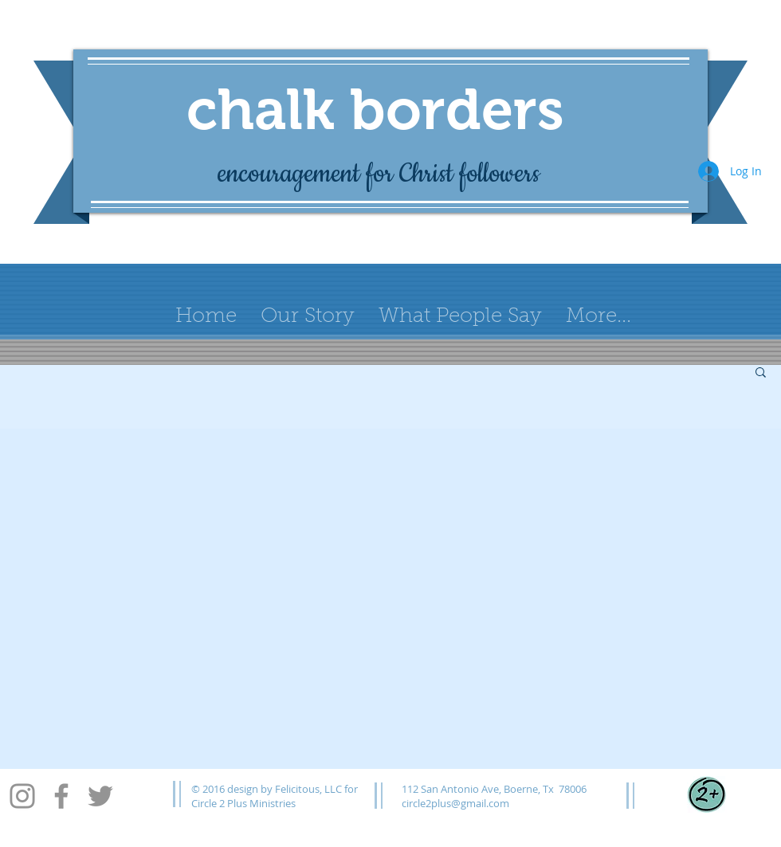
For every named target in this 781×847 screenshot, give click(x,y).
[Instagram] (22, 796)
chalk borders (375, 109)
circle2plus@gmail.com (455, 803)
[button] (760, 373)
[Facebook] (61, 796)
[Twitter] (100, 796)
